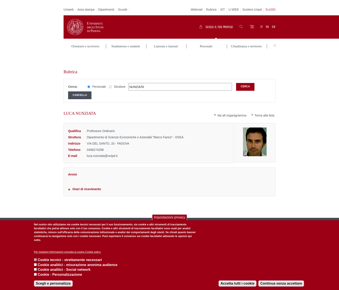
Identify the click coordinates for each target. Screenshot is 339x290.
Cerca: (73, 73)
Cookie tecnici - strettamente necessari (70, 260)
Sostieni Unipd (252, 9)
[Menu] (251, 27)
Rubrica (211, 9)
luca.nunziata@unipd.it (102, 142)
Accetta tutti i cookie (237, 283)
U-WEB (234, 9)
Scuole (122, 9)
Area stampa (85, 9)
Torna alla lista (264, 102)
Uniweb (69, 9)
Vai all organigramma (231, 102)
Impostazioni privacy (169, 217)
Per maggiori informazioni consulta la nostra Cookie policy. (67, 251)
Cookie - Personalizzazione (60, 274)
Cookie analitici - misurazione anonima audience (77, 265)
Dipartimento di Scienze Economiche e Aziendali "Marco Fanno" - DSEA (135, 124)
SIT (222, 9)
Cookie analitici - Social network (64, 269)
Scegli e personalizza (53, 283)
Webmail (196, 9)
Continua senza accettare (281, 283)
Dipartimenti (106, 9)
